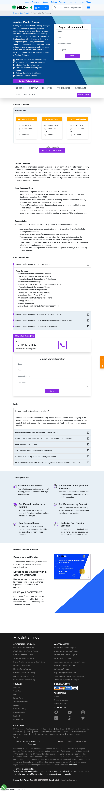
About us (16, 687)
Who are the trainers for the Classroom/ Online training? (37, 432)
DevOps (43, 729)
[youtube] (69, 712)
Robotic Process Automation (50, 732)
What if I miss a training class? (27, 444)
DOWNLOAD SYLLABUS (24, 336)
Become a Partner (60, 703)
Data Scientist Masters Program (65, 648)
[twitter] (83, 718)
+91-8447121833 (41, 780)
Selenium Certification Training (24, 680)
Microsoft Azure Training (22, 665)
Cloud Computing (32, 729)
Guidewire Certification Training (24, 673)
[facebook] (56, 712)
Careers (56, 696)
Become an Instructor (67, 2)
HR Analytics (72, 729)
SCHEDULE (20, 88)
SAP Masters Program (61, 669)
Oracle (51, 729)
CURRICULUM (80, 88)
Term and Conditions (20, 702)
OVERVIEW (33, 88)
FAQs (18, 94)
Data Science (60, 729)
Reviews (16, 705)
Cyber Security (25, 13)
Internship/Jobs (84, 2)
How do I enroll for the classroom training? (32, 411)
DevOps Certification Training (23, 648)
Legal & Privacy (81, 741)
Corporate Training (50, 2)
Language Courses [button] (31, 2)
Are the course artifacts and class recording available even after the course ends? (47, 463)
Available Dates (20, 110)
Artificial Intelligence (79, 732)
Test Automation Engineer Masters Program (69, 676)
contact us (73, 765)
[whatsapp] (69, 718)
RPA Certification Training (22, 669)
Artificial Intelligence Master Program (67, 680)
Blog (15, 694)
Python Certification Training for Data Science (29, 662)
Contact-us (102, 362)
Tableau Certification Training (23, 658)
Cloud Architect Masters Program (65, 655)
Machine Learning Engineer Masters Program (69, 662)
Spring (15, 737)
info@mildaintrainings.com (66, 780)
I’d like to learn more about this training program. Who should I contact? (43, 438)
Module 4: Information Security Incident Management (36, 326)
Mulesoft (79, 734)
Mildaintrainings (26, 637)
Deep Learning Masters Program (65, 673)
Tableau (66, 732)
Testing (28, 732)
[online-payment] (66, 688)
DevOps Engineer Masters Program (66, 651)
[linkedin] (56, 718)
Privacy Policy (18, 698)
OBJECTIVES (47, 88)
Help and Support (19, 712)
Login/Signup (18, 719)
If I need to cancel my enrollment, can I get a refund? (36, 456)
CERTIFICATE (29, 94)
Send (72, 56)
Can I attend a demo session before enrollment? (34, 450)
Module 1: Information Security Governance (32, 264)
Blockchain (17, 734)
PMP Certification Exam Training (24, 676)
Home (15, 13)
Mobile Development (57, 734)
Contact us (17, 691)
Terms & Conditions (64, 741)
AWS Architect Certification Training (25, 651)
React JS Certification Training (23, 655)
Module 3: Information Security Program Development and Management (43, 320)
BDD (32, 734)
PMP (36, 732)
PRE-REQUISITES (63, 88)
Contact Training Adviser (29, 81)
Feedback (16, 716)
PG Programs (18, 729)
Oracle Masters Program (62, 658)
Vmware (70, 734)
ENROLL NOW (83, 95)
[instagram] (83, 712)
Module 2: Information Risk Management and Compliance (38, 314)
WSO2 (26, 734)
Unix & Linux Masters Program (64, 665)
